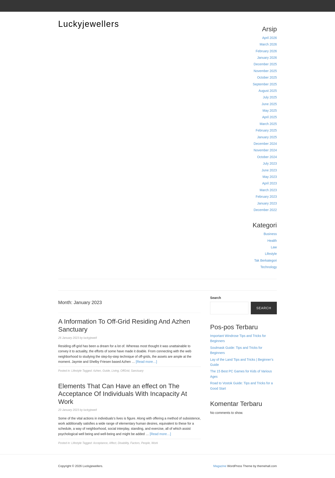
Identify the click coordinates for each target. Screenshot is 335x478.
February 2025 (266, 130)
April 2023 (269, 183)
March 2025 (268, 124)
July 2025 (270, 97)
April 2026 (269, 38)
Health (272, 240)
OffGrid (124, 370)
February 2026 (266, 51)
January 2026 (267, 57)
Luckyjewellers (88, 24)
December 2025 (265, 64)
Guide (106, 370)
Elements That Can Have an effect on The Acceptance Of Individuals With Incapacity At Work (122, 393)
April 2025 (269, 117)
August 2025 (267, 91)
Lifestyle (271, 254)
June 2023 (269, 170)
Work (154, 443)
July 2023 (270, 163)
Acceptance (100, 443)
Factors (135, 443)
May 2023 (270, 177)
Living (115, 370)
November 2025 (265, 71)
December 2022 (265, 210)
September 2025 (265, 84)
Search (215, 298)
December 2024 (265, 143)
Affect (112, 443)
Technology (268, 267)
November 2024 (265, 150)
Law (274, 247)
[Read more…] (146, 362)
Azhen (97, 370)
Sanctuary (137, 370)
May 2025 (270, 110)
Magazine (219, 466)
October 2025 (267, 77)
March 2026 (268, 44)
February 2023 (266, 196)
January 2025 (267, 137)
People (145, 443)
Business (270, 234)
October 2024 (267, 157)
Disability (123, 443)
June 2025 (269, 104)
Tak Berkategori (265, 260)
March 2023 (268, 190)
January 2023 (267, 203)
